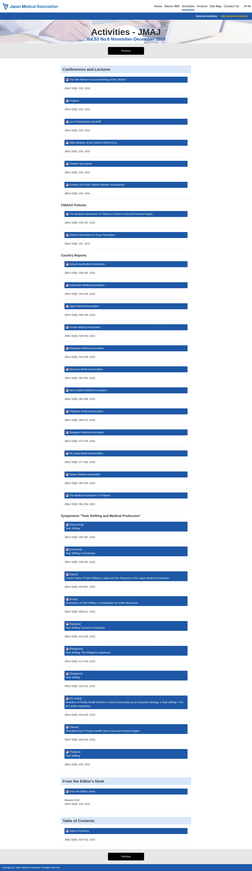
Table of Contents (79, 830)
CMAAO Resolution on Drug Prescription (92, 234)
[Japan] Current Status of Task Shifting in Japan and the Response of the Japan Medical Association (117, 576)
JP (245, 6)
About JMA (172, 6)
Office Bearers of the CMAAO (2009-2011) (93, 142)
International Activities (234, 16)
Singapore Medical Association (86, 432)
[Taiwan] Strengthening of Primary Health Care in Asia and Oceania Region (103, 729)
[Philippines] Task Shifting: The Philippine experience (88, 650)
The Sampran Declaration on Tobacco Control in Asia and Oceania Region (111, 213)
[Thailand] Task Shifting (73, 753)
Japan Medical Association (84, 306)
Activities (188, 6)
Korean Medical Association (84, 327)
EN (249, 6)
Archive (202, 6)
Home (158, 6)
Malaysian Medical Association (86, 348)
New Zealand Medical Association (88, 390)
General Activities (206, 16)
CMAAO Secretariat (80, 163)
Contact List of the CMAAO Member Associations (97, 184)
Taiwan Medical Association (84, 474)
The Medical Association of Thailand (89, 495)
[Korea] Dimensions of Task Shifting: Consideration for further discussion (102, 601)
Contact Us (231, 6)
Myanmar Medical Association (86, 369)
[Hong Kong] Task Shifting (74, 526)
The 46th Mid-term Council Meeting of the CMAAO (97, 79)
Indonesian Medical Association (87, 285)
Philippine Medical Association (86, 411)
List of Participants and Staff (85, 121)
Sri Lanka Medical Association (86, 453)
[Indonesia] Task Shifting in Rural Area (80, 551)
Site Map (216, 6)
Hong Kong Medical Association (87, 264)
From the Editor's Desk (82, 791)
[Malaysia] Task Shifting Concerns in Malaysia (85, 625)
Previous (126, 50)
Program (74, 100)
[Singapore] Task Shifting (74, 675)
